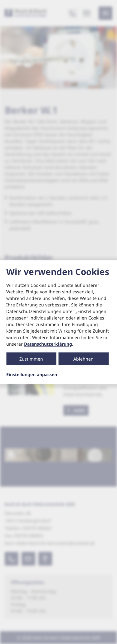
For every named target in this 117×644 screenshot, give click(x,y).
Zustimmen (31, 359)
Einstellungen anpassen (31, 374)
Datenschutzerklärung (48, 344)
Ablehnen (83, 359)
